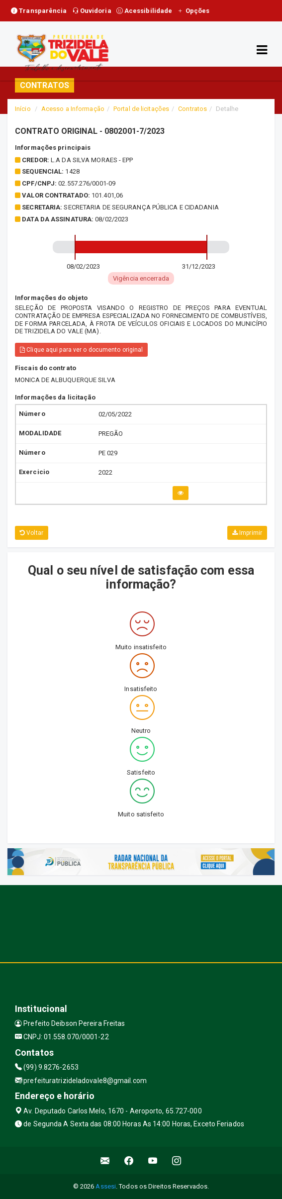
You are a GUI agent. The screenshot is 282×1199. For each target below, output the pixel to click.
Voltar (31, 532)
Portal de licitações (141, 108)
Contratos (192, 108)
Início (23, 108)
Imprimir (247, 532)
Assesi (105, 1186)
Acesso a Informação (72, 108)
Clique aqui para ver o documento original (81, 349)
